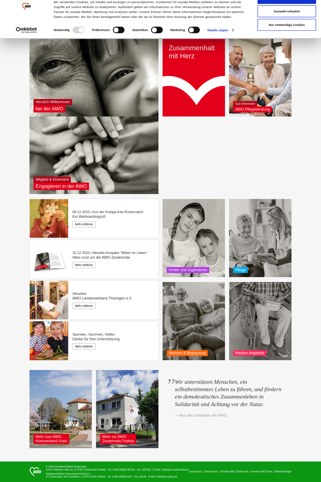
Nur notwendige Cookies (287, 37)
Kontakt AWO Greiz (261, 471)
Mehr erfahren (84, 224)
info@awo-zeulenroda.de (175, 469)
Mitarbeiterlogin (283, 471)
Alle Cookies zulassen (287, 11)
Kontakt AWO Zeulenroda (234, 471)
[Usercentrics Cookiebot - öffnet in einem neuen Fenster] (26, 43)
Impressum (195, 471)
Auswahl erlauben (287, 24)
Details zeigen (217, 43)
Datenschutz (211, 471)
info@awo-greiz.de (167, 476)
